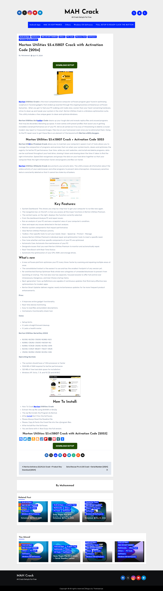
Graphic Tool (71, 505)
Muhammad (25, 55)
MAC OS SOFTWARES (53, 25)
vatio (39, 120)
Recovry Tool (81, 37)
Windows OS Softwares (83, 25)
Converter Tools (92, 502)
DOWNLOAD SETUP (65, 65)
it (29, 144)
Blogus (88, 588)
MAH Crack (81, 12)
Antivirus (35, 37)
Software (92, 37)
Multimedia (58, 508)
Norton (22, 102)
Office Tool (133, 547)
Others (68, 25)
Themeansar (98, 588)
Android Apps (35, 25)
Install (29, 416)
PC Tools (70, 37)
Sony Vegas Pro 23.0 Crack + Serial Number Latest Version (65, 557)
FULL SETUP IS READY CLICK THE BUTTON (114, 25)
